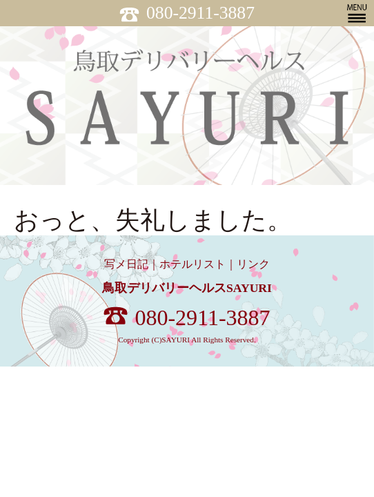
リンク (253, 264)
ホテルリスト (192, 264)
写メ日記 (126, 264)
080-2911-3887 (187, 13)
